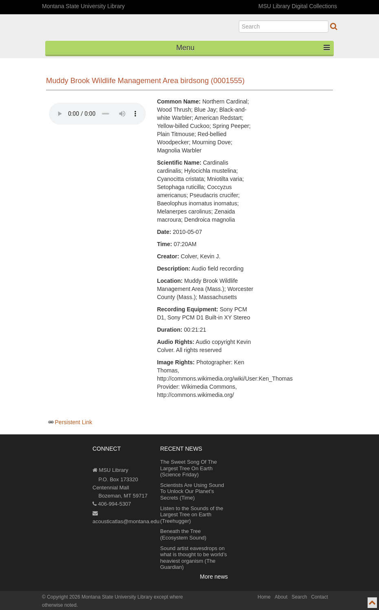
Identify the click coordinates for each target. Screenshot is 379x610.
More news (214, 576)
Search (299, 597)
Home (264, 597)
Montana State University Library (83, 6)
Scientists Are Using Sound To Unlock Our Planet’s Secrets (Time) (192, 491)
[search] (283, 26)
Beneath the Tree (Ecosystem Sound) (183, 534)
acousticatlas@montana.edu (126, 517)
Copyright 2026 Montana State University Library (99, 597)
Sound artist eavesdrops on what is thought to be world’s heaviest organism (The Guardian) (193, 557)
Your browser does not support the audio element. (97, 114)
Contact (319, 597)
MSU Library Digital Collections (297, 6)
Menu (253, 48)
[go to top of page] (372, 602)
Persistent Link (74, 422)
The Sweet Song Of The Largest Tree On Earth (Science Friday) (188, 468)
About (281, 597)
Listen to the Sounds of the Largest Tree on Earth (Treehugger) (191, 514)
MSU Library (110, 470)
